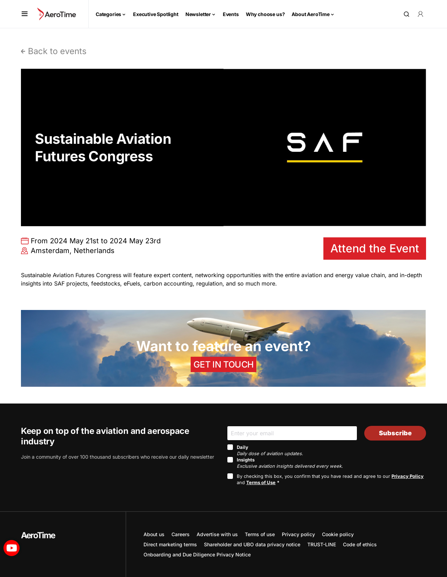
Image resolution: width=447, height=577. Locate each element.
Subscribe (395, 433)
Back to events (57, 51)
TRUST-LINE (321, 544)
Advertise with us (217, 534)
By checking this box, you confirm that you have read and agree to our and (330, 479)
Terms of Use (261, 482)
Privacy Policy (407, 476)
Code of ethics (360, 544)
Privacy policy (298, 534)
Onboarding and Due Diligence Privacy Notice (197, 554)
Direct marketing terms (170, 544)
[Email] (292, 433)
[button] (24, 14)
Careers (180, 534)
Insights (290, 463)
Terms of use (260, 534)
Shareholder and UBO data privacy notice (252, 544)
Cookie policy (338, 534)
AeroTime (38, 535)
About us (154, 534)
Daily (270, 450)
